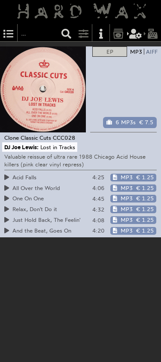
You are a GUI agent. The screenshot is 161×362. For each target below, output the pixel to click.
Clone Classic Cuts (27, 137)
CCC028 (64, 137)
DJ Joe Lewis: (21, 147)
